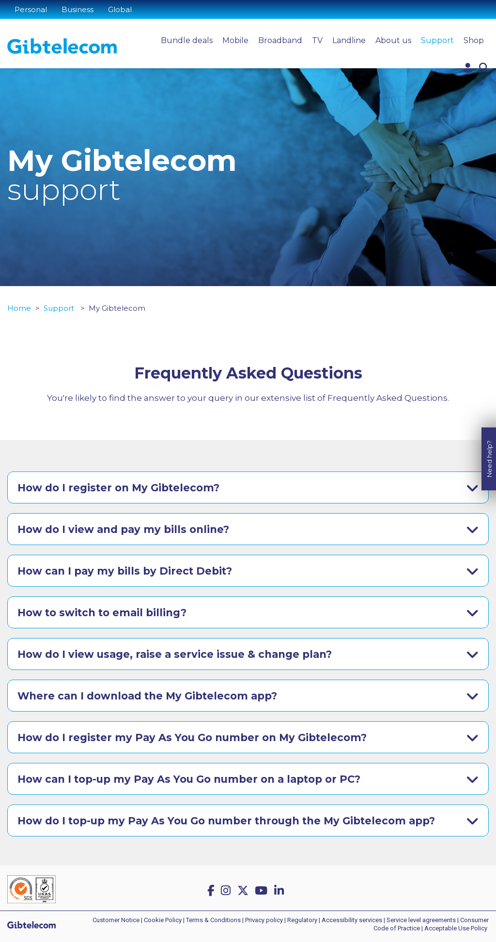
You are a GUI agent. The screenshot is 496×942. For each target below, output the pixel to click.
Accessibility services (352, 920)
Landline (349, 40)
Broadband (280, 40)
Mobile (235, 40)
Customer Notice (116, 920)
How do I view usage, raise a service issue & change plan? (174, 654)
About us (393, 40)
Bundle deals (187, 40)
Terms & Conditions (213, 920)
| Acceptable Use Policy (454, 928)
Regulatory (302, 920)
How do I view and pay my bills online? (123, 529)
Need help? (489, 447)
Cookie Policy (163, 920)
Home (19, 308)
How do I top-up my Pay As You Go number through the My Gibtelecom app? (226, 821)
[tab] (248, 487)
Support (437, 40)
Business (77, 9)
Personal (31, 9)
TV (317, 40)
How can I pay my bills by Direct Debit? (124, 571)
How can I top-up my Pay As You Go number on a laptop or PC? (188, 779)
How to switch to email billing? (101, 613)
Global (120, 9)
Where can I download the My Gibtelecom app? (147, 696)
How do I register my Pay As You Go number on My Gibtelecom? (192, 737)
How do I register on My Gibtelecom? (118, 488)
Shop (474, 40)
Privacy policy (264, 920)
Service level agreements (421, 920)
